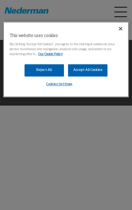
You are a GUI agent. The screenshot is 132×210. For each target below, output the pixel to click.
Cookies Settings (59, 84)
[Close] (120, 28)
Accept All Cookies (87, 70)
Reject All (44, 70)
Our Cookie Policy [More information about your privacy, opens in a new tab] (50, 54)
